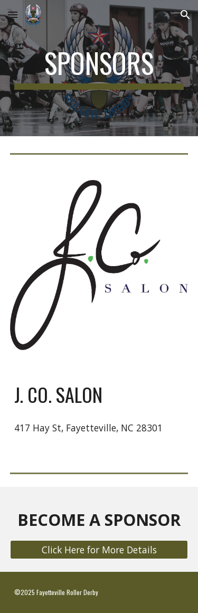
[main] (99, 68)
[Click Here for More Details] (99, 550)
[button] (12, 14)
